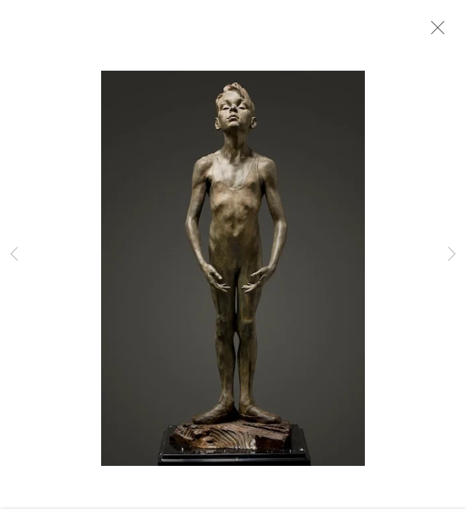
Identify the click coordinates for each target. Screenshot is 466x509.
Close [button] (434, 31)
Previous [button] (14, 254)
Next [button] (452, 254)
